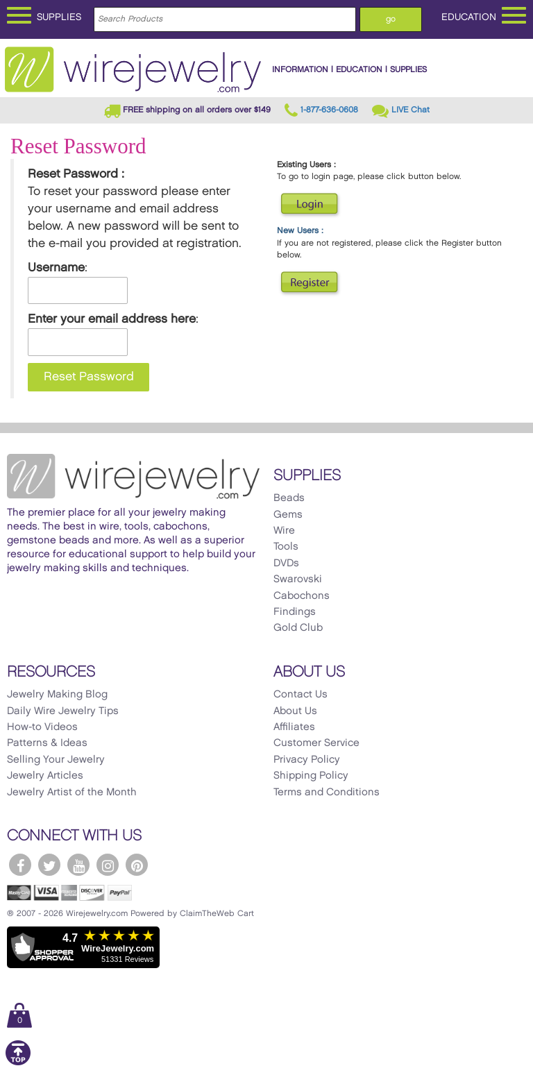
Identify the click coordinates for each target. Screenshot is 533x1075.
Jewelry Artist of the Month (72, 792)
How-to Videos (42, 727)
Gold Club (298, 628)
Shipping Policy (310, 776)
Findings (294, 612)
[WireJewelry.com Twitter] (49, 865)
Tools (285, 547)
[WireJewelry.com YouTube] (78, 865)
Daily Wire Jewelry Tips (63, 711)
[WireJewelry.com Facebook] (20, 865)
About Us (295, 711)
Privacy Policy (306, 760)
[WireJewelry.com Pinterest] (137, 865)
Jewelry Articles (45, 776)
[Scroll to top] (18, 1063)
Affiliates (294, 727)
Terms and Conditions (326, 792)
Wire (284, 531)
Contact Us (300, 695)
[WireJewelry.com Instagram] (107, 865)
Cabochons (301, 596)
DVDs (286, 563)
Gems (288, 515)
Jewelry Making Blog (57, 695)
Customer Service (316, 743)
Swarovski (297, 579)
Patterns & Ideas (47, 743)
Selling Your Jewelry (56, 760)
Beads (289, 498)
